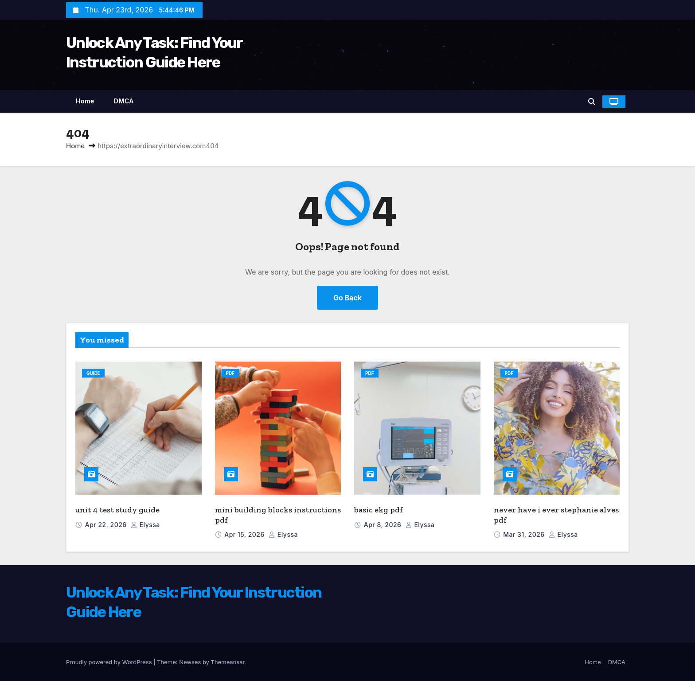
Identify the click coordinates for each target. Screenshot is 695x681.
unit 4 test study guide (117, 510)
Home (85, 101)
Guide (93, 373)
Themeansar (228, 661)
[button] (591, 101)
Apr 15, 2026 (245, 534)
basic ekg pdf (378, 510)
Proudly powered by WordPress (109, 661)
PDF (230, 373)
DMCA (124, 101)
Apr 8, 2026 (383, 524)
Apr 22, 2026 (107, 524)
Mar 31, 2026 (525, 534)
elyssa (145, 524)
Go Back (347, 297)
